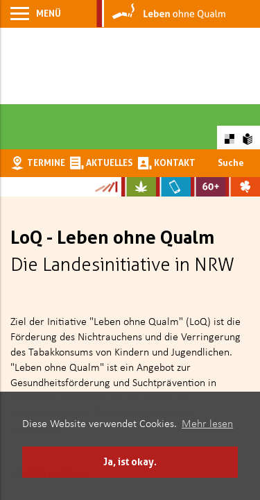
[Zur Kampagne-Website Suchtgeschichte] (105, 187)
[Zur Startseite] (161, 14)
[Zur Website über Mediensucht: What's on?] (173, 187)
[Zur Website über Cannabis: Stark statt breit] (138, 187)
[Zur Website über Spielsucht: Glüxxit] (242, 187)
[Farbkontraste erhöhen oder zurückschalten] (229, 137)
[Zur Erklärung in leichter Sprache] (248, 137)
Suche (231, 162)
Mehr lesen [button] (207, 424)
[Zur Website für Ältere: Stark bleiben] (208, 187)
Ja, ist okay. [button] (130, 461)
